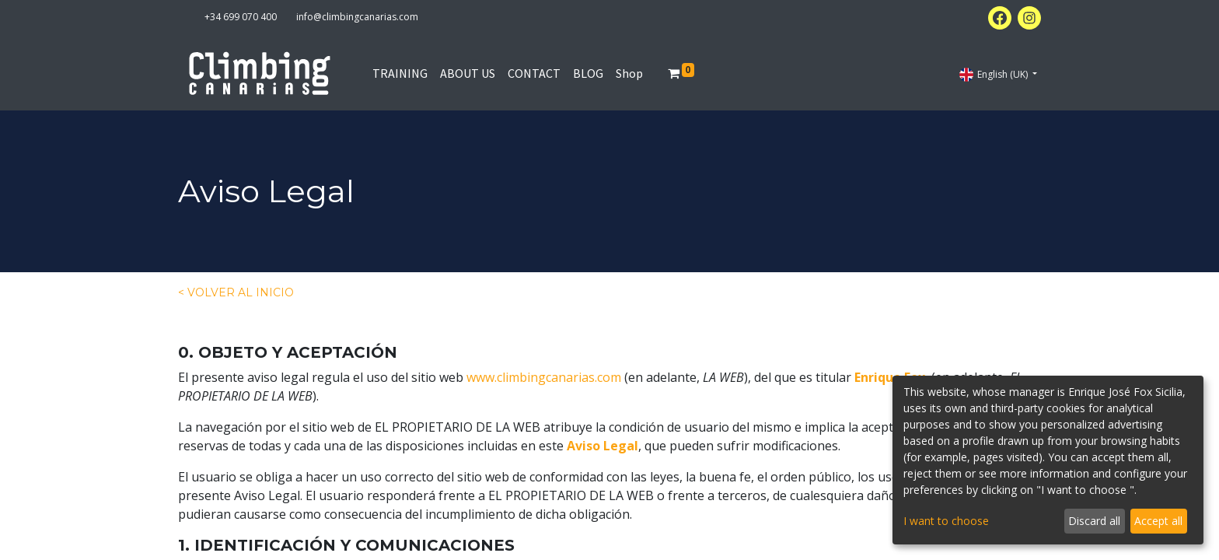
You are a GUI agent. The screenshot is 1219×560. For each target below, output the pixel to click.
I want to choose (946, 520)
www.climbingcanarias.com (543, 377)
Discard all (1094, 520)
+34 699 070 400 (240, 16)
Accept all (1158, 520)
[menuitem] (400, 73)
